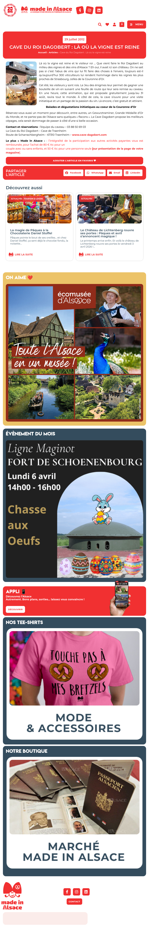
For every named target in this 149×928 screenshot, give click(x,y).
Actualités (16, 199)
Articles (53, 52)
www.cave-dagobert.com (89, 134)
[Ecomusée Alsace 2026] (74, 421)
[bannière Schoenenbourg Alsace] (74, 577)
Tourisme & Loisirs (33, 199)
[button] (73, 173)
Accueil (42, 52)
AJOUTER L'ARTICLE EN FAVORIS (74, 160)
